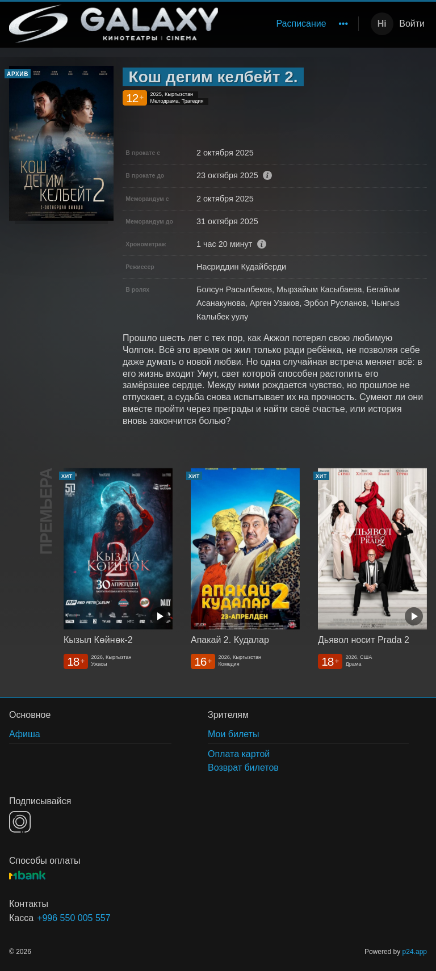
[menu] (290, 24)
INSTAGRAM (20, 822)
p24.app (415, 952)
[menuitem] (301, 24)
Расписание (301, 23)
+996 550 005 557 (73, 918)
